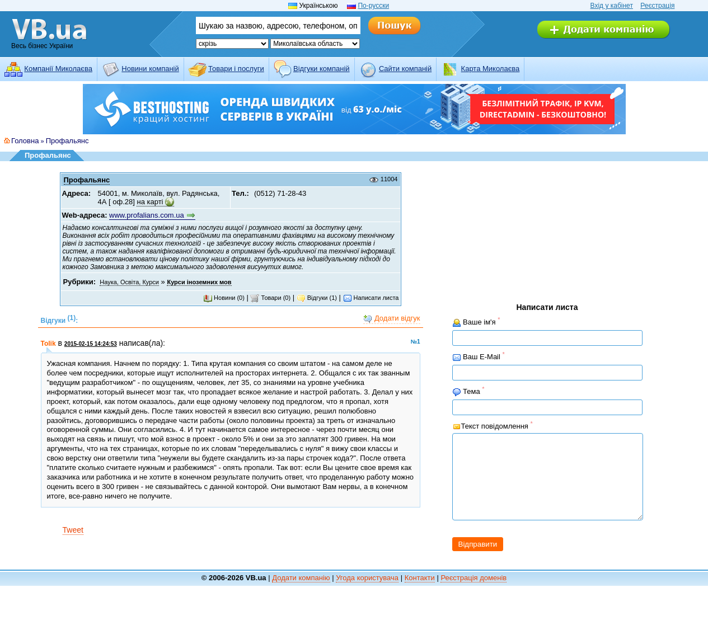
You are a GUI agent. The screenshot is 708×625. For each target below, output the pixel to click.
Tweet (73, 529)
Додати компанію (301, 594)
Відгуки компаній (321, 68)
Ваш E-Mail (478, 356)
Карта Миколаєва (490, 68)
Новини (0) (224, 297)
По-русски (373, 6)
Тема (468, 391)
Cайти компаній (405, 68)
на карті (150, 202)
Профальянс (67, 141)
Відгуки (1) (317, 297)
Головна (25, 141)
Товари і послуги (236, 68)
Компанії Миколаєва (58, 68)
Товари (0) (270, 297)
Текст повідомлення (492, 425)
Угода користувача (367, 594)
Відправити (478, 561)
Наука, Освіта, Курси (129, 282)
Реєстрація (657, 6)
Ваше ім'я (476, 322)
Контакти (420, 594)
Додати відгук (391, 318)
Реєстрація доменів (473, 594)
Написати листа (371, 297)
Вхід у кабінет (611, 6)
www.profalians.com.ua (146, 215)
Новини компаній (150, 68)
